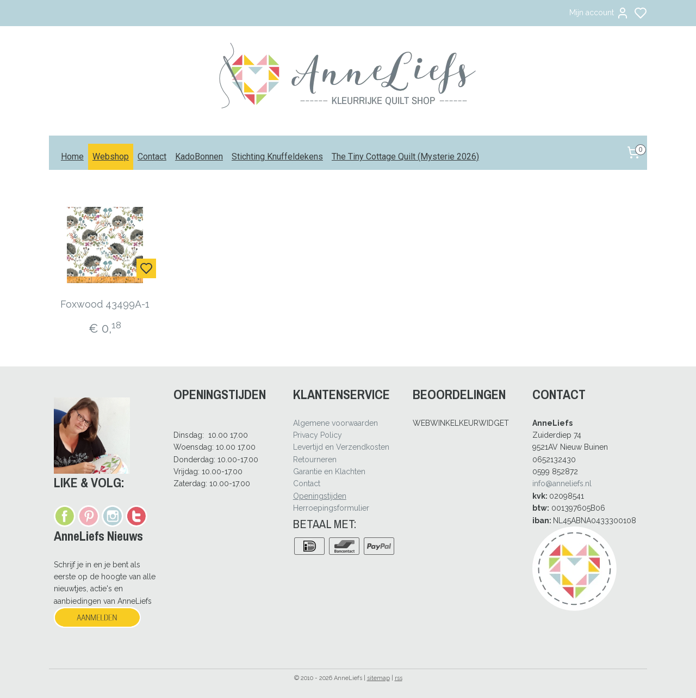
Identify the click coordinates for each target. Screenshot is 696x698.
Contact (152, 156)
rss (398, 678)
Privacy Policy (317, 435)
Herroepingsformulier (331, 508)
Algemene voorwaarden (335, 423)
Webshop (110, 156)
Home (72, 156)
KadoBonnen (199, 156)
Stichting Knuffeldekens (277, 156)
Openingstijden (319, 496)
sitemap (378, 678)
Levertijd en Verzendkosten (341, 447)
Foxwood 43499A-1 (105, 304)
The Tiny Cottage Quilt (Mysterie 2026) (405, 156)
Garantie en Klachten (329, 471)
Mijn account (599, 13)
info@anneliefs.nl (562, 483)
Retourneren (315, 459)
